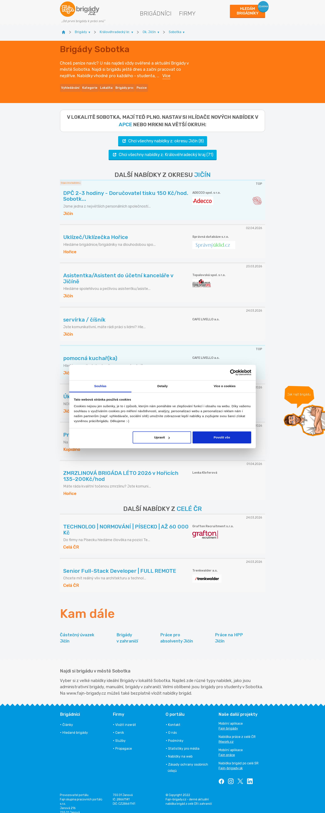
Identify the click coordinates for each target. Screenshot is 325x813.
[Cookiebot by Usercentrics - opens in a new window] (233, 372)
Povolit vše (222, 437)
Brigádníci (155, 13)
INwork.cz (226, 736)
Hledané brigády (75, 727)
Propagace (123, 743)
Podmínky (175, 735)
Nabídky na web (180, 751)
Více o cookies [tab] (225, 386)
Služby (120, 735)
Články (67, 719)
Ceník (119, 727)
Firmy (187, 13)
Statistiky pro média (183, 743)
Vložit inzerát (125, 719)
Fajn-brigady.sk (230, 762)
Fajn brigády (228, 723)
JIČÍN (202, 169)
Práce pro (176, 632)
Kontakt (174, 719)
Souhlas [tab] (100, 386)
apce (125, 119)
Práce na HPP (229, 632)
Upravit (162, 437)
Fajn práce (226, 749)
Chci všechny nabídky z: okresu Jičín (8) (162, 135)
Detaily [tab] (162, 386)
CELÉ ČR (189, 503)
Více (166, 72)
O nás (172, 727)
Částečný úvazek (77, 632)
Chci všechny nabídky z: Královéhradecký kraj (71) (162, 148)
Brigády (127, 632)
